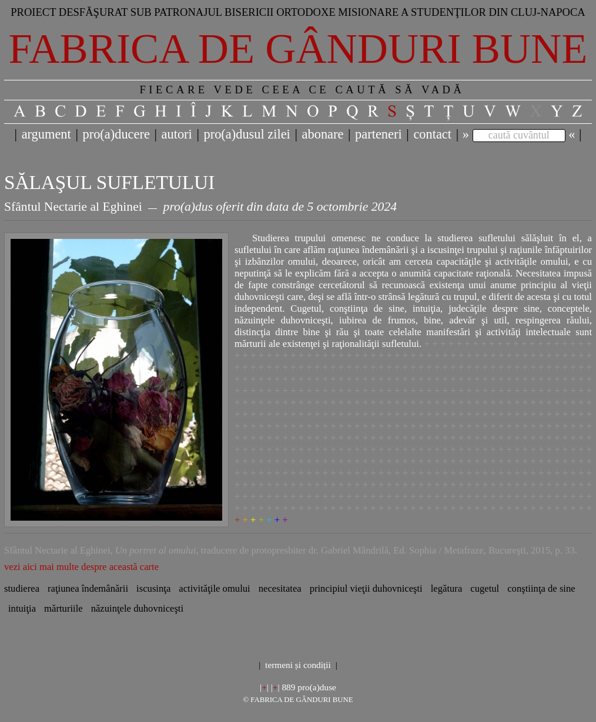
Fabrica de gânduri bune (298, 48)
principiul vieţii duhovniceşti (366, 588)
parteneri (378, 134)
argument (46, 134)
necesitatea (280, 588)
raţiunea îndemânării (88, 588)
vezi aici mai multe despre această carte (81, 566)
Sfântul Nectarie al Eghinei (73, 207)
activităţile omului (214, 588)
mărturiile (63, 608)
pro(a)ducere (115, 134)
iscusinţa (153, 588)
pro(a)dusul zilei (246, 134)
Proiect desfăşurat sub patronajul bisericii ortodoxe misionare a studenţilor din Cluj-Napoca (298, 12)
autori (177, 134)
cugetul (484, 588)
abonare (323, 134)
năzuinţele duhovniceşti (137, 608)
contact (432, 134)
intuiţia (22, 608)
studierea (21, 588)
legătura (447, 588)
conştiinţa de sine (541, 588)
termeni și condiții (298, 665)
